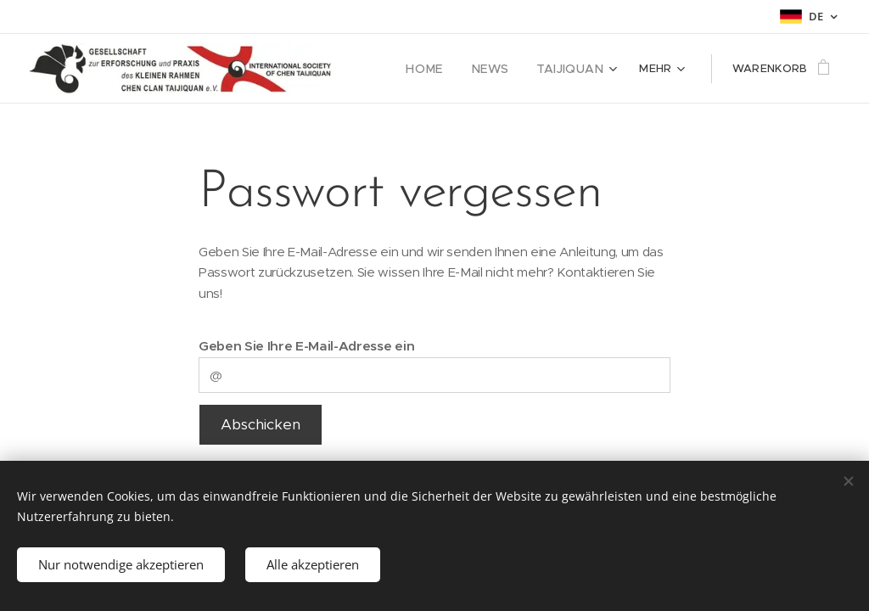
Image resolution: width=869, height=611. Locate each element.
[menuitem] (441, 69)
